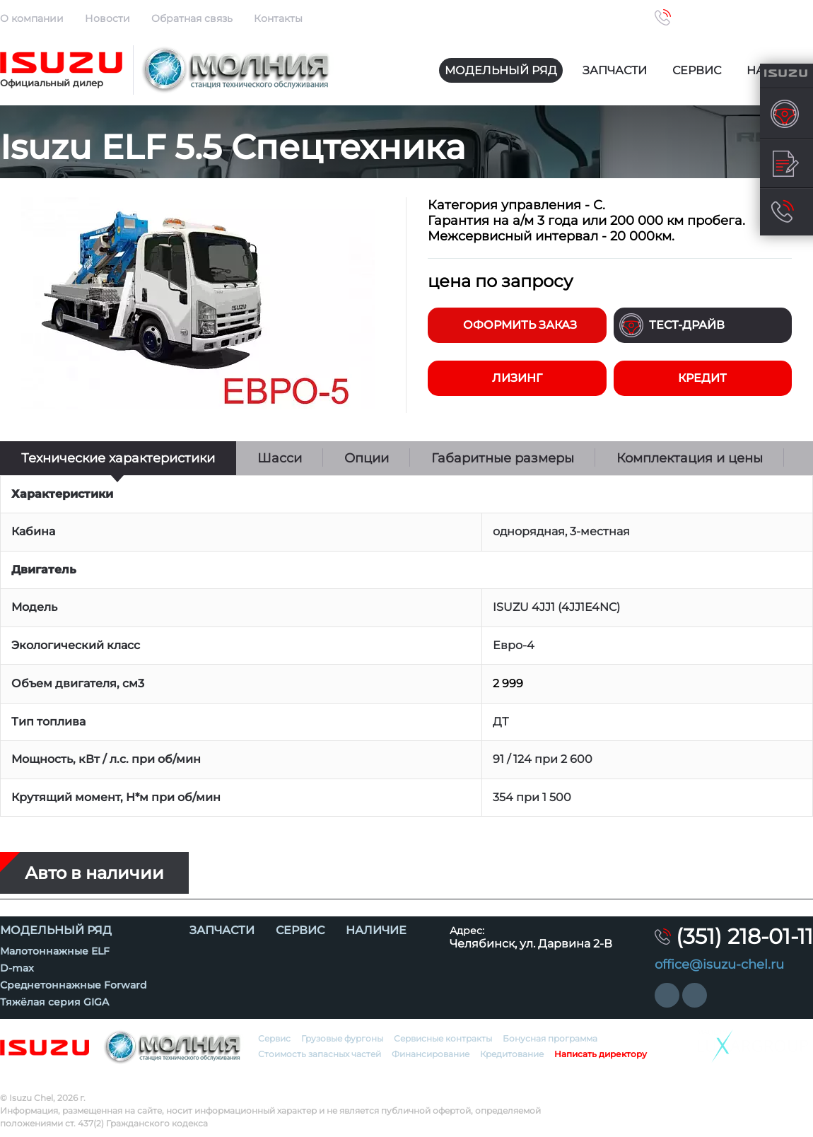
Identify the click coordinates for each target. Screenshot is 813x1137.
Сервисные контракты (443, 1038)
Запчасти (615, 70)
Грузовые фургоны (342, 1038)
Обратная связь (192, 18)
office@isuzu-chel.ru (719, 964)
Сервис (696, 70)
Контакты (278, 18)
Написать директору (600, 1054)
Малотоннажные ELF (55, 951)
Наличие (376, 930)
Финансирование (430, 1054)
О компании (32, 18)
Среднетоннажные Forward (73, 985)
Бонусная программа (550, 1038)
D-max (17, 968)
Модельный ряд (501, 70)
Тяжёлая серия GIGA (54, 1002)
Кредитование (512, 1054)
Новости (107, 18)
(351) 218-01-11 (744, 17)
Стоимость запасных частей (319, 1054)
